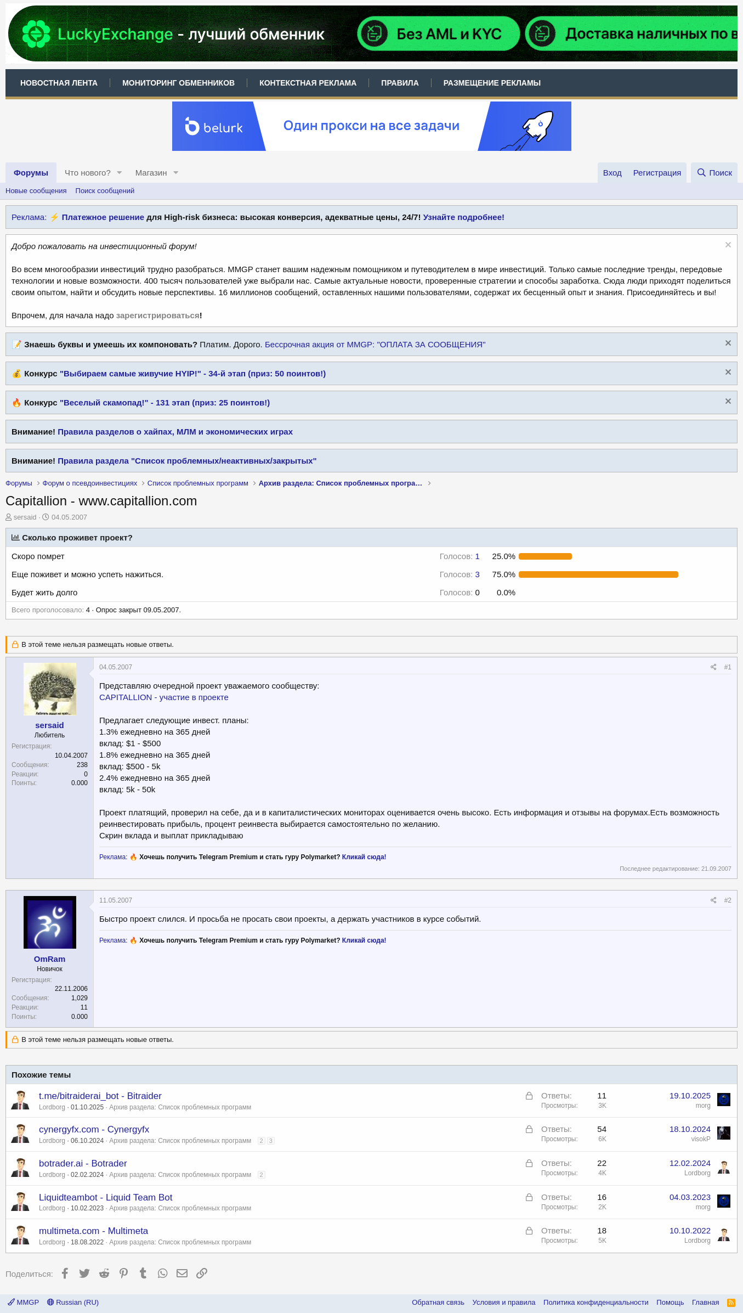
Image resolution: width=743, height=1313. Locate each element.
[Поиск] (714, 172)
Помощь (670, 1302)
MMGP (23, 1302)
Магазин (151, 172)
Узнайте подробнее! (463, 217)
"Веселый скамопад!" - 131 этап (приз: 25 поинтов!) (165, 402)
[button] (119, 172)
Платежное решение (103, 217)
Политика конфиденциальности (596, 1302)
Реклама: (29, 217)
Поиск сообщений (105, 191)
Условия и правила (504, 1302)
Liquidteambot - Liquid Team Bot (106, 1197)
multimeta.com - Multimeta (93, 1231)
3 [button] (460, 574)
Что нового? (88, 172)
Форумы (31, 172)
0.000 (79, 783)
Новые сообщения (36, 191)
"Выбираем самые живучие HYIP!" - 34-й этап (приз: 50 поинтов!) (193, 373)
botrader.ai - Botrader (83, 1163)
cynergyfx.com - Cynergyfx (94, 1129)
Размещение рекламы (492, 82)
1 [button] (460, 556)
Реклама (112, 857)
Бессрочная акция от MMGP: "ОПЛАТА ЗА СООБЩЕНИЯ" (375, 344)
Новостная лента (59, 82)
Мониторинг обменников (178, 82)
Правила (399, 82)
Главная (705, 1302)
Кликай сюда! (364, 857)
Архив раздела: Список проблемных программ (180, 1107)
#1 (727, 667)
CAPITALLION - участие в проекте (164, 697)
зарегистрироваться (158, 315)
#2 (727, 900)
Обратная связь (438, 1302)
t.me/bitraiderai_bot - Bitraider (100, 1096)
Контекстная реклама (307, 82)
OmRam (50, 958)
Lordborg (52, 1107)
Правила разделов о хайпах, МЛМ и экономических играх (175, 431)
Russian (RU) (73, 1302)
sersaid (25, 517)
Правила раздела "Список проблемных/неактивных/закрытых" (187, 460)
